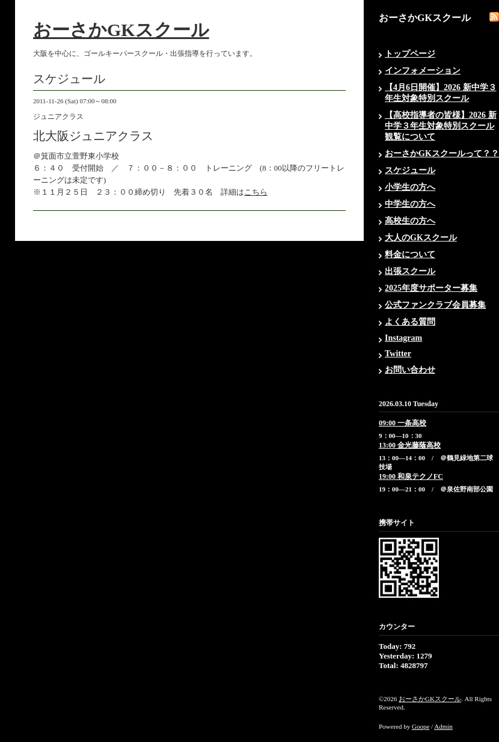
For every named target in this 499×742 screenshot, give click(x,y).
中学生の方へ (410, 203)
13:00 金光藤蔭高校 (410, 445)
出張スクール (410, 271)
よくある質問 (410, 321)
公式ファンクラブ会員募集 (435, 304)
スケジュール (410, 170)
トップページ (410, 53)
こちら (256, 191)
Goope (420, 726)
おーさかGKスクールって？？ (442, 153)
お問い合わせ (410, 369)
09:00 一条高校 (402, 423)
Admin (443, 726)
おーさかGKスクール (121, 30)
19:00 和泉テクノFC (411, 476)
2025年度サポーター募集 (431, 288)
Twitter (398, 353)
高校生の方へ (410, 220)
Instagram (403, 337)
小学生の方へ (410, 187)
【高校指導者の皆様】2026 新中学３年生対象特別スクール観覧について (441, 126)
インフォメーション (423, 70)
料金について (410, 254)
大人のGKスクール (421, 237)
